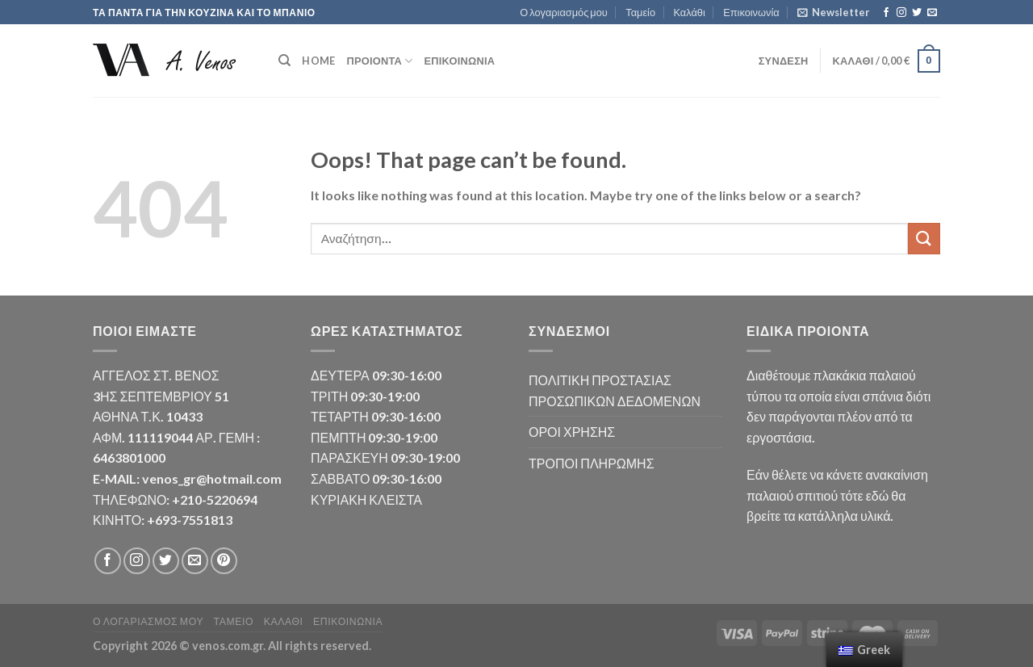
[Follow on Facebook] (886, 13)
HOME (318, 60)
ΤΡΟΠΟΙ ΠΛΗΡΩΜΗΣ (592, 463)
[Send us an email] (932, 13)
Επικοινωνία (751, 12)
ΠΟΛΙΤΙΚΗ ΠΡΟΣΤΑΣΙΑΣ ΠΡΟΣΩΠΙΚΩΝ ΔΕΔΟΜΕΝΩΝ (615, 390)
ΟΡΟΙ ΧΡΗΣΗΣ (572, 431)
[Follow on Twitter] (917, 13)
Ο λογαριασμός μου (564, 12)
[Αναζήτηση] (284, 60)
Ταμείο (640, 12)
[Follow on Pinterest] (224, 560)
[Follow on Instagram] (901, 13)
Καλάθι (689, 12)
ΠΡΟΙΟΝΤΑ (379, 61)
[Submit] (924, 238)
